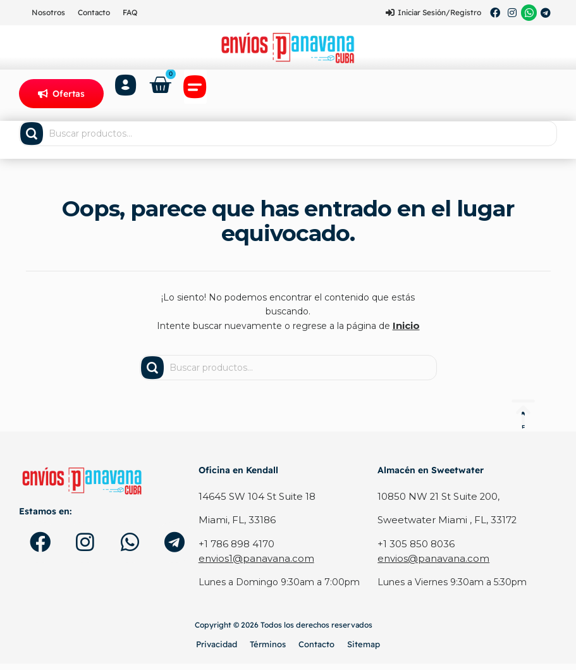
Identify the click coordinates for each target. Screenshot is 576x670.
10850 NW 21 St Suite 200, (436, 505)
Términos (268, 650)
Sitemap (363, 650)
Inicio (406, 334)
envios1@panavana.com (252, 565)
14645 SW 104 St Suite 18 (254, 505)
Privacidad (216, 650)
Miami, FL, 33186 (235, 527)
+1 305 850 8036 (413, 550)
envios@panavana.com (428, 565)
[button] (197, 95)
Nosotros (48, 12)
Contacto (94, 12)
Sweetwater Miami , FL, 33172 (442, 527)
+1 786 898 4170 (236, 550)
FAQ (130, 12)
